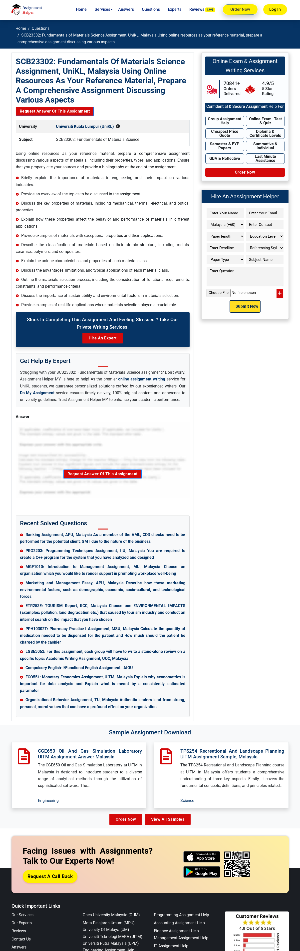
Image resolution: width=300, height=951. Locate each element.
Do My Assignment (37, 392)
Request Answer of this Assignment (55, 111)
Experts (174, 9)
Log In (275, 9)
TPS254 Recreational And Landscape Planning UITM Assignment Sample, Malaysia (232, 754)
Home (81, 9)
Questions (151, 9)
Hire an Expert (102, 338)
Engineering (48, 800)
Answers (126, 9)
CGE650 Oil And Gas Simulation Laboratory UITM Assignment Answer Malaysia (90, 754)
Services (102, 9)
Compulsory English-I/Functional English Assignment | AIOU (79, 667)
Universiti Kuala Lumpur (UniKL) (85, 126)
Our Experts (21, 923)
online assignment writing (141, 379)
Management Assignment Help (181, 937)
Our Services (22, 915)
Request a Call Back (50, 876)
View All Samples (169, 819)
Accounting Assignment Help (179, 923)
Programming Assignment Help (181, 915)
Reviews (202, 9)
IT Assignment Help (171, 945)
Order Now (240, 9)
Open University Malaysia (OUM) (111, 915)
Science (187, 800)
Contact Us (21, 939)
